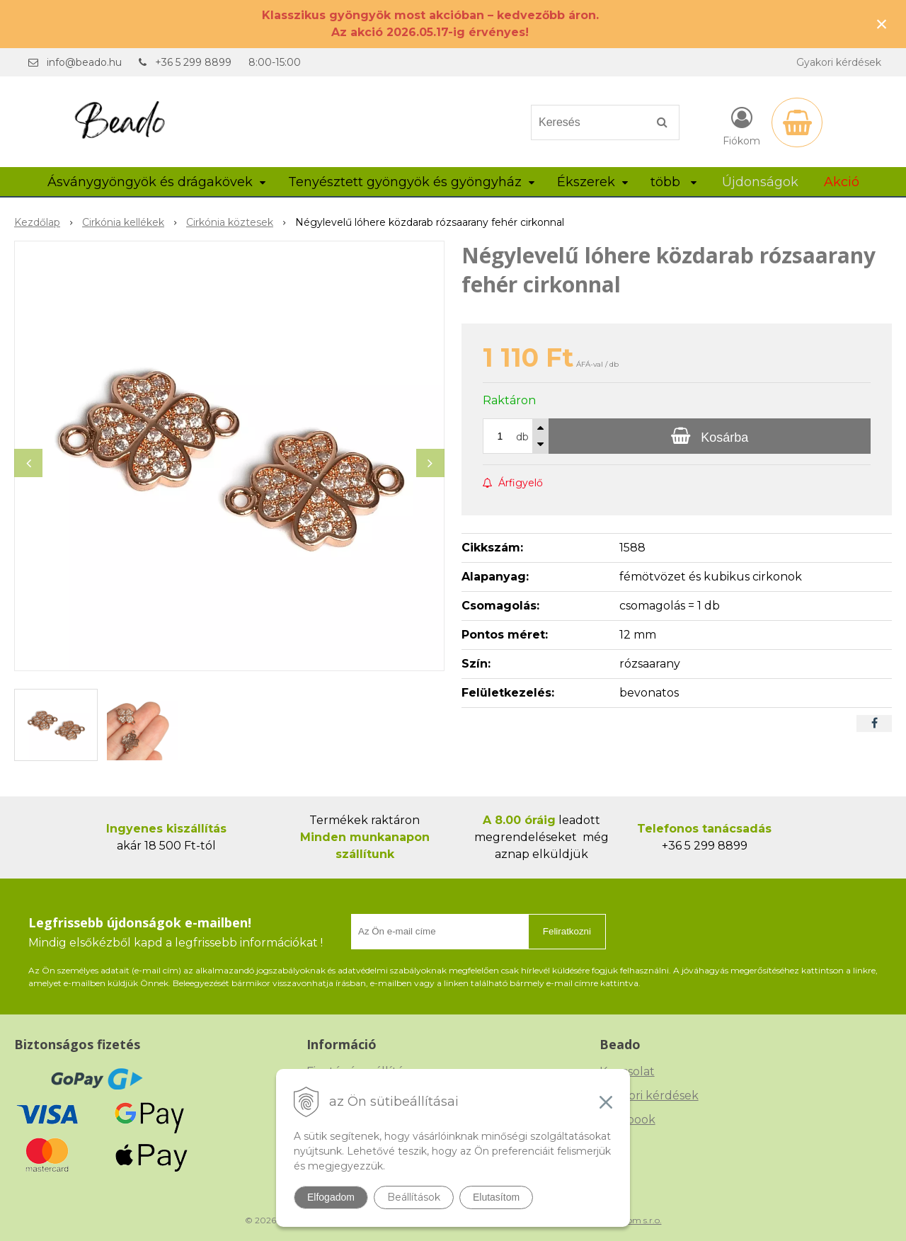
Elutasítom (496, 1197)
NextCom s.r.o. (632, 1220)
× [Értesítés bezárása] (882, 23)
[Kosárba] (710, 436)
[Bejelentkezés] (741, 125)
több (673, 182)
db (522, 436)
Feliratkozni (567, 931)
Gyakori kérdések (838, 62)
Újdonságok (760, 182)
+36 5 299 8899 (193, 62)
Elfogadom (331, 1197)
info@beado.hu (84, 62)
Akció (841, 182)
